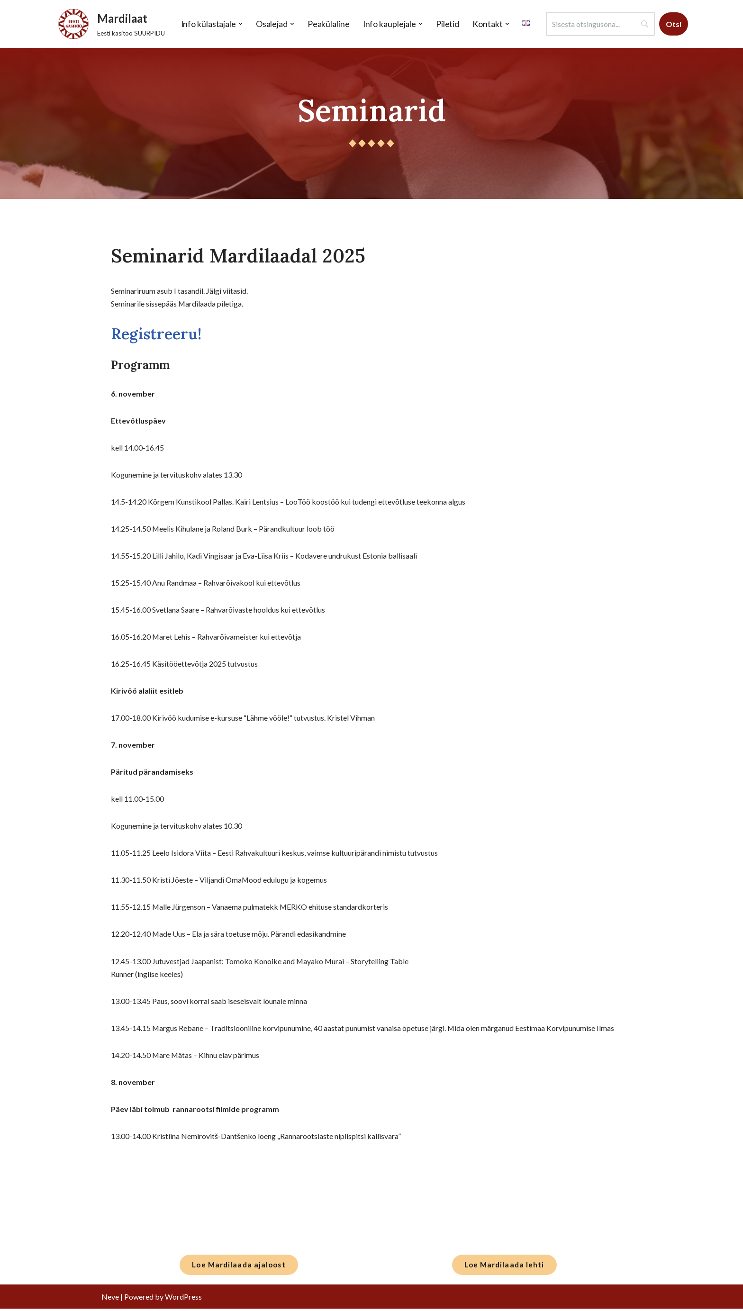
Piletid (447, 24)
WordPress (183, 1298)
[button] (240, 24)
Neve (110, 1298)
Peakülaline (328, 24)
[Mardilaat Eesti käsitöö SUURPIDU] (109, 24)
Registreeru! (156, 334)
